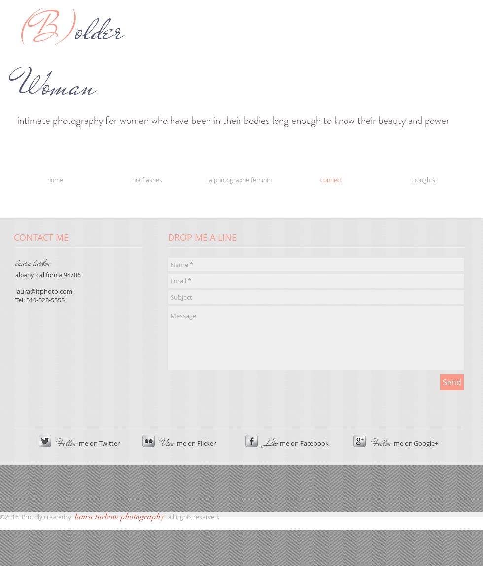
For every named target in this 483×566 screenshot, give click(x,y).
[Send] (452, 382)
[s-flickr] (148, 441)
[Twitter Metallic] (45, 441)
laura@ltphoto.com (43, 291)
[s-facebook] (251, 441)
